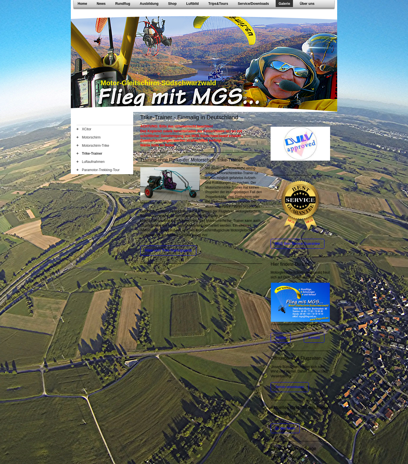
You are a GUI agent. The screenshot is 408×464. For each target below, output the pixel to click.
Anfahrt (280, 338)
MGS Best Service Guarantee (297, 244)
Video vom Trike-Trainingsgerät (168, 250)
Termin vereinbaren (289, 387)
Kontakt (314, 338)
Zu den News (285, 428)
